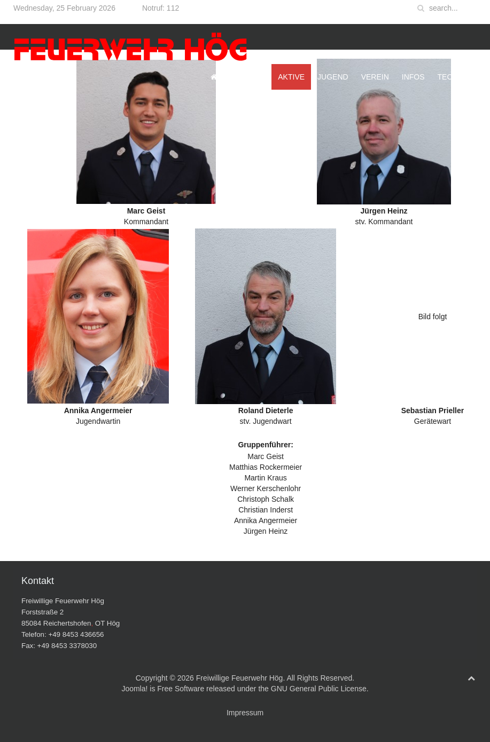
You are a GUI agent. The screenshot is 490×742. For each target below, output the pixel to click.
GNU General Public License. (320, 688)
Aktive (291, 77)
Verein (375, 77)
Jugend (332, 77)
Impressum (245, 712)
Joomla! (134, 688)
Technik (454, 77)
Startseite (238, 77)
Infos (413, 77)
